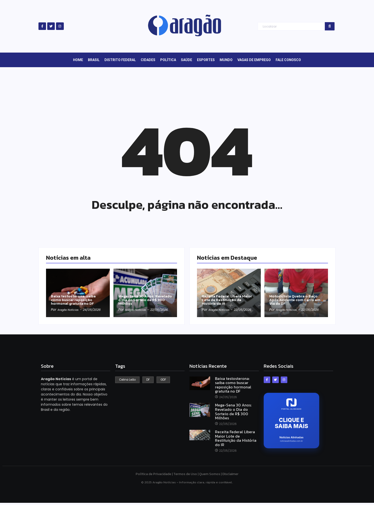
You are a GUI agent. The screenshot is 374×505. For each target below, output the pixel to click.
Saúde (186, 60)
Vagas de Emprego (254, 60)
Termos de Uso (185, 476)
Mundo (226, 60)
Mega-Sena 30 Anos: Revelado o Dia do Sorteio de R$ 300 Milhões (143, 295)
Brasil (94, 60)
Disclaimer (230, 476)
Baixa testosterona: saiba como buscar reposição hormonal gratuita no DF (75, 295)
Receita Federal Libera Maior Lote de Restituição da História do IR (227, 295)
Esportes (206, 60)
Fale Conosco (288, 60)
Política (168, 60)
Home (78, 60)
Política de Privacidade (153, 476)
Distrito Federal (120, 60)
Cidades (148, 60)
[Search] (291, 26)
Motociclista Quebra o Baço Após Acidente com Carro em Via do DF (296, 295)
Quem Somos (209, 476)
